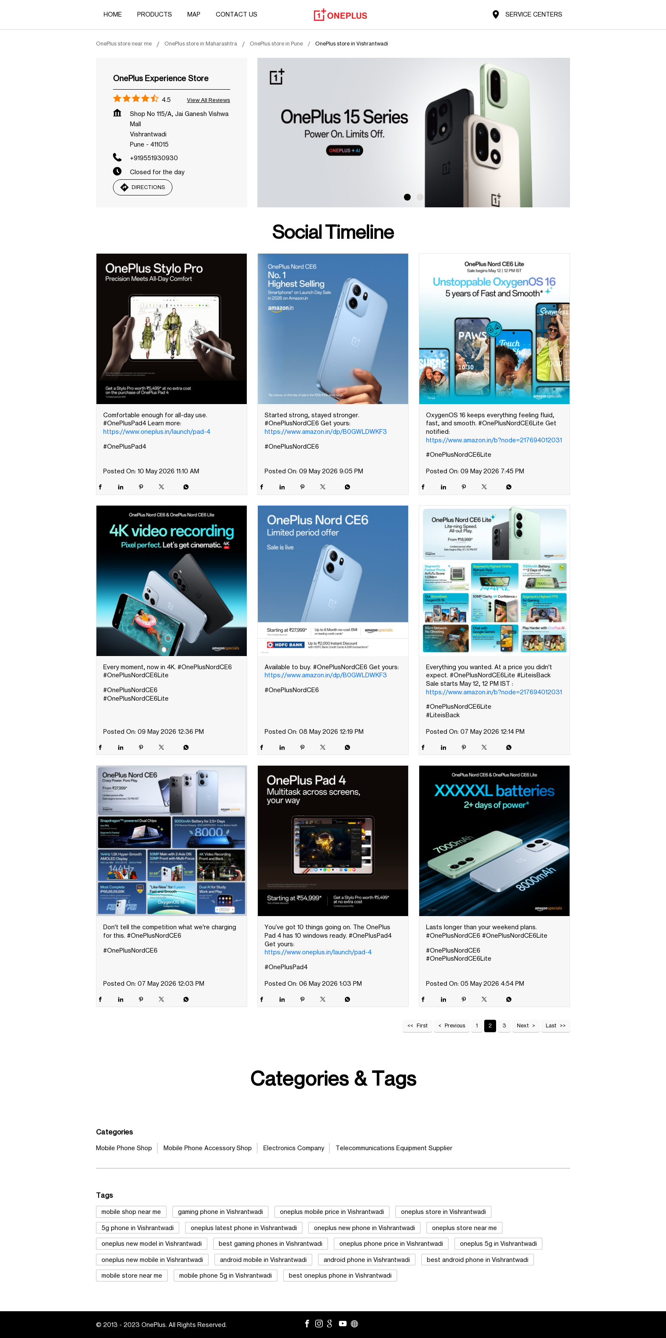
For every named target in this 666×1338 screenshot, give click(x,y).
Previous (455, 1025)
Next (523, 1025)
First (422, 1025)
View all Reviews (208, 100)
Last (551, 1025)
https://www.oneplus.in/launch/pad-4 (156, 431)
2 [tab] (420, 197)
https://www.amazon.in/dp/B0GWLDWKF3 (326, 431)
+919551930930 (154, 158)
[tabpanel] (413, 132)
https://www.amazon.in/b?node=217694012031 (494, 440)
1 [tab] (407, 197)
